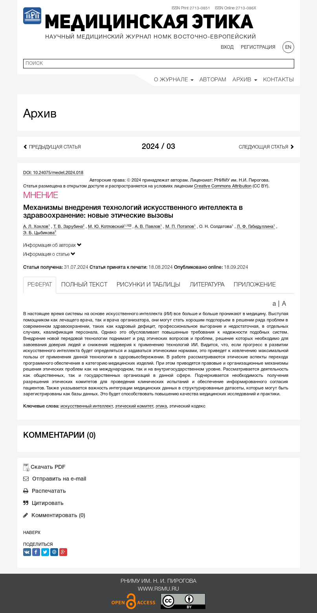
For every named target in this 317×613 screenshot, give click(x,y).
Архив (245, 80)
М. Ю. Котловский (109, 227)
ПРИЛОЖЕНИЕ (255, 285)
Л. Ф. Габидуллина (256, 227)
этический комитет (134, 406)
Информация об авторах (52, 245)
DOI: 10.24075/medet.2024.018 (53, 173)
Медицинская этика (148, 23)
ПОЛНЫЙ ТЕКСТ (84, 285)
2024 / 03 (158, 146)
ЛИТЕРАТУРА (207, 285)
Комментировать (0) (54, 516)
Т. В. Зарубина (68, 227)
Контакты (278, 80)
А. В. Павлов (148, 227)
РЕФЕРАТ (39, 285)
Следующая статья (266, 146)
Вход (227, 47)
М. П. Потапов (180, 227)
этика (161, 406)
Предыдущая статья (52, 146)
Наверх (31, 533)
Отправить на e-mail (54, 480)
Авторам (213, 80)
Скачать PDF (48, 467)
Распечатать (44, 492)
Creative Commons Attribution (222, 186)
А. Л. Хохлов (36, 227)
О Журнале (174, 80)
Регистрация (258, 47)
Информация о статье (49, 254)
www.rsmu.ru (158, 589)
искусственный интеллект (86, 406)
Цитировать (43, 504)
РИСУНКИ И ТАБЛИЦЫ (148, 285)
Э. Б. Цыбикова (39, 233)
